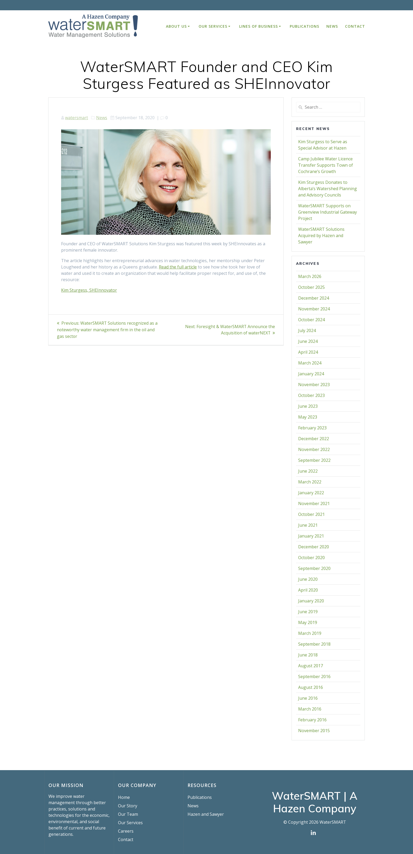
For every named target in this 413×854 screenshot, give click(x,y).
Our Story (127, 806)
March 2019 (309, 633)
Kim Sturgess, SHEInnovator (89, 290)
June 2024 (308, 341)
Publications (304, 26)
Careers (126, 831)
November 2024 (314, 309)
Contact (355, 26)
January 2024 (311, 374)
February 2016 (312, 720)
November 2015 (314, 730)
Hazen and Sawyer (206, 814)
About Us (176, 26)
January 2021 (311, 536)
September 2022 (314, 460)
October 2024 (311, 320)
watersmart (76, 118)
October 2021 (311, 514)
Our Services (213, 26)
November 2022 (314, 449)
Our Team (128, 814)
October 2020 (311, 557)
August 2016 (310, 687)
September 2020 (314, 568)
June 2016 (308, 698)
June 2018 (308, 655)
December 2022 (313, 439)
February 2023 (312, 428)
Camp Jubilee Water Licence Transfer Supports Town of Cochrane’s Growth (325, 165)
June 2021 (308, 525)
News (332, 26)
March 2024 (309, 363)
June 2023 (308, 406)
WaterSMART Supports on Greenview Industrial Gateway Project (327, 212)
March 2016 (309, 709)
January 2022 (311, 493)
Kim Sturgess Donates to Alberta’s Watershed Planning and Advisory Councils (327, 188)
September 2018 (314, 644)
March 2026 (309, 276)
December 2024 (313, 298)
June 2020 (308, 579)
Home (124, 797)
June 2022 (308, 471)
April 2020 (308, 590)
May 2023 (307, 417)
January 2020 (311, 601)
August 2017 (310, 666)
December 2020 (313, 547)
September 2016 (314, 676)
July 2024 (307, 330)
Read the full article (178, 267)
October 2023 (311, 395)
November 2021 (314, 503)
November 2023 (314, 384)
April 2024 (308, 352)
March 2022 (309, 482)
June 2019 (308, 612)
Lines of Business (258, 26)
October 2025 (311, 287)
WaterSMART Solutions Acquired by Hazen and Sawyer (321, 235)
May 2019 (307, 622)
